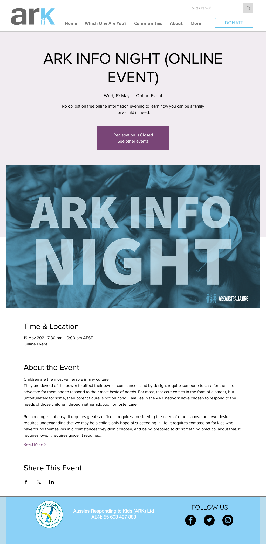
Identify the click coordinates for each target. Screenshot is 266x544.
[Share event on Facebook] (26, 482)
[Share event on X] (38, 482)
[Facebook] (190, 520)
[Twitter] (209, 520)
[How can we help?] (211, 8)
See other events (133, 141)
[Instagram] (227, 520)
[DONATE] (234, 23)
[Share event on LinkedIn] (51, 482)
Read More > (35, 444)
